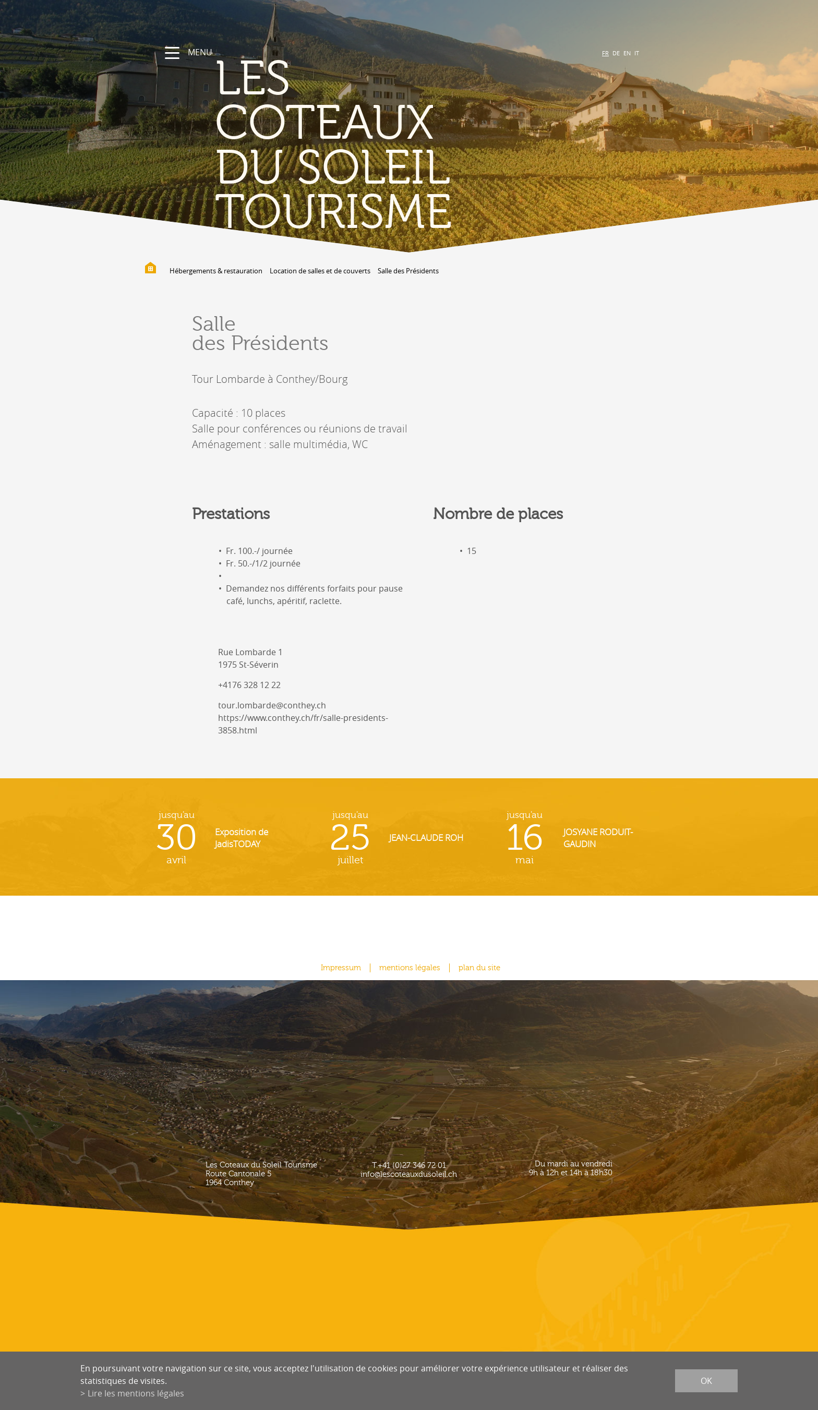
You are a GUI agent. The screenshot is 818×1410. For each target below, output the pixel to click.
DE (616, 53)
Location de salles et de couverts (320, 270)
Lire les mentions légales (136, 1393)
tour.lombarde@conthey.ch (272, 705)
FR (605, 53)
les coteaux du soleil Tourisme (333, 146)
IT (636, 53)
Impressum (341, 967)
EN (627, 53)
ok (706, 1381)
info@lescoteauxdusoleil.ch (408, 1174)
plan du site (479, 967)
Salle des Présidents (408, 270)
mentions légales (409, 967)
